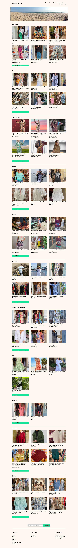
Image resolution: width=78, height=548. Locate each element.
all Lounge (16, 422)
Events (59, 2)
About (54, 2)
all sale (15, 395)
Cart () (61, 4)
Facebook (33, 535)
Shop (46, 2)
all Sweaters (16, 470)
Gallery (64, 2)
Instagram (33, 536)
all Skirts (16, 255)
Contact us (14, 543)
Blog (50, 2)
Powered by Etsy (59, 538)
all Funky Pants (17, 65)
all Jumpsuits (17, 302)
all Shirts (16, 209)
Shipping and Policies (17, 542)
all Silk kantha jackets (19, 161)
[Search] (65, 4)
